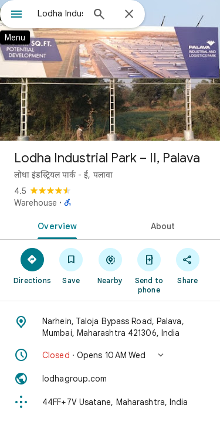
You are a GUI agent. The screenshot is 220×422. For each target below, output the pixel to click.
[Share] (187, 265)
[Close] (129, 14)
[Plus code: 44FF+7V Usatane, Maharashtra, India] (110, 402)
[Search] (99, 15)
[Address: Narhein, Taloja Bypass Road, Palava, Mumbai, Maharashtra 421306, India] (110, 327)
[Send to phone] (149, 270)
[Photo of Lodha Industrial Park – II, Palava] (110, 70)
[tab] (55, 225)
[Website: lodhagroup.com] (110, 378)
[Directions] (32, 265)
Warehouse (35, 203)
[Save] (71, 265)
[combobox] (60, 13)
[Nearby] (109, 265)
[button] (110, 355)
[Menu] (16, 15)
